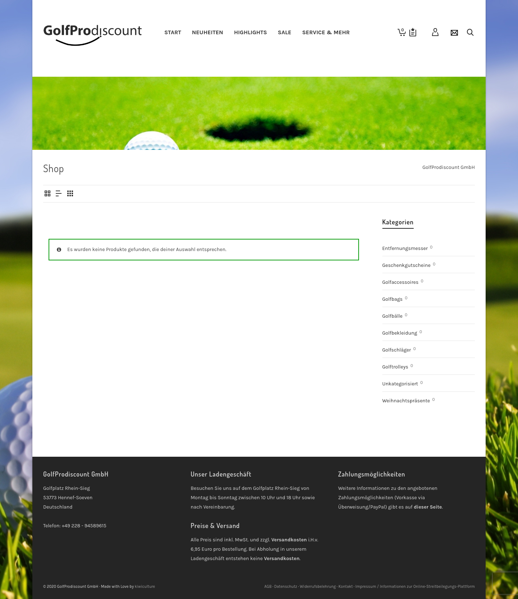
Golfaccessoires (400, 282)
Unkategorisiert (400, 384)
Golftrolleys (395, 367)
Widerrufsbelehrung (318, 586)
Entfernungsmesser (405, 248)
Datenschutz (285, 586)
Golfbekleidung (399, 333)
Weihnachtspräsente (406, 401)
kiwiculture (145, 586)
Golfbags (392, 299)
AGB (268, 586)
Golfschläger (396, 350)
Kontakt (345, 586)
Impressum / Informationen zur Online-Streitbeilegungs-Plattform (415, 586)
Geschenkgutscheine (406, 265)
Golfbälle (392, 316)
